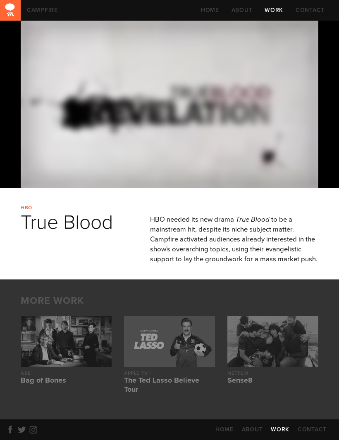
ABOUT (242, 10)
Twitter (23, 429)
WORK (274, 10)
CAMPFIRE (10, 10)
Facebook (11, 429)
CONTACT (310, 10)
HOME (210, 10)
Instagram (35, 429)
